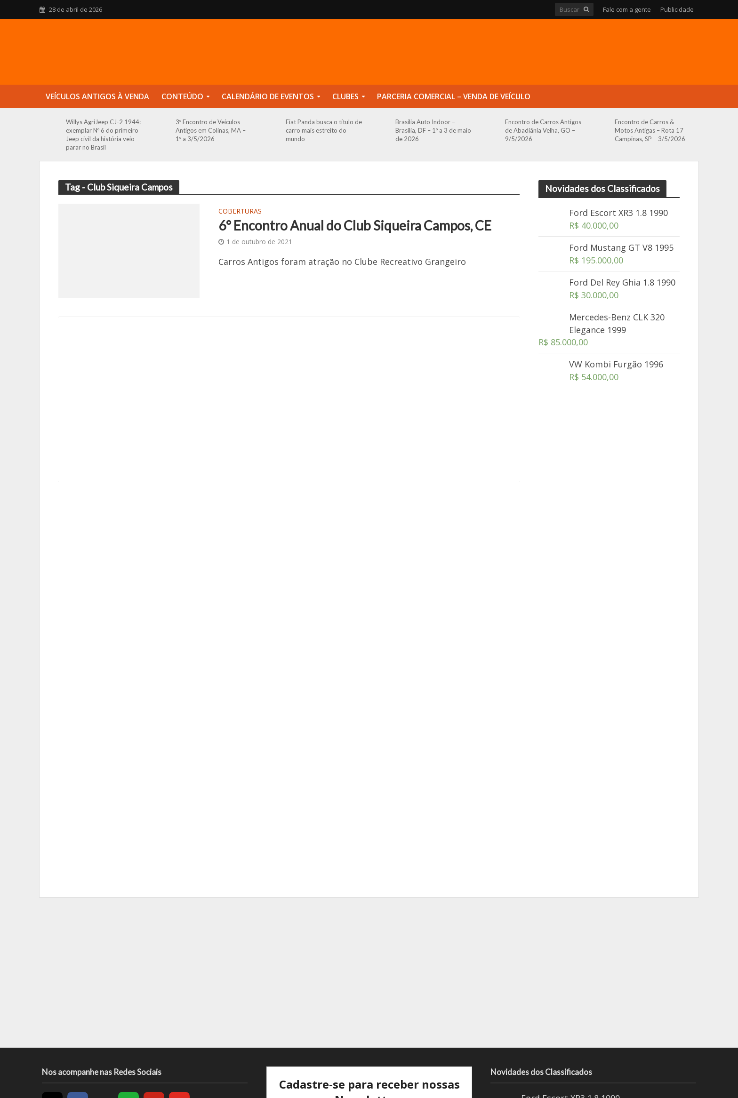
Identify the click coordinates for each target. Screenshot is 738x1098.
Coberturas (240, 211)
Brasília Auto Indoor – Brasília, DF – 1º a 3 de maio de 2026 (433, 130)
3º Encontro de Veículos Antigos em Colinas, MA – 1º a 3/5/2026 (211, 130)
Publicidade (677, 9)
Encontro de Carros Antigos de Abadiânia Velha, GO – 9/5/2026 (543, 130)
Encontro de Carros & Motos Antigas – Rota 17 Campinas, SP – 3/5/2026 (650, 130)
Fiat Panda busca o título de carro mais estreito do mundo (324, 130)
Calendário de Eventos (268, 96)
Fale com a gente (627, 9)
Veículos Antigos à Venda (97, 96)
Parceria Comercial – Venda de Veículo (453, 96)
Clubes (345, 96)
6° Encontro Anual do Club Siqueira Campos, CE (354, 225)
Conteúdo (182, 96)
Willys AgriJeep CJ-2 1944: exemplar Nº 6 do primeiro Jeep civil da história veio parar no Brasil (103, 134)
